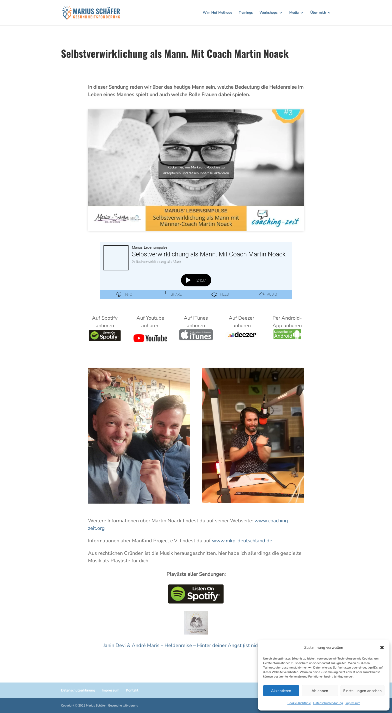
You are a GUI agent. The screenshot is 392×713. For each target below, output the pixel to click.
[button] (382, 647)
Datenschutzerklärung (328, 703)
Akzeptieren (281, 690)
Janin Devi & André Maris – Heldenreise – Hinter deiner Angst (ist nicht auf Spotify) (196, 645)
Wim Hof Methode (217, 13)
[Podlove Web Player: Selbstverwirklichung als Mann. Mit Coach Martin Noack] (196, 270)
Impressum (353, 703)
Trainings (246, 13)
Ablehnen (320, 690)
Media (293, 13)
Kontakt (132, 690)
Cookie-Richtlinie (299, 703)
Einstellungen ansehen (362, 690)
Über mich (318, 13)
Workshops (269, 13)
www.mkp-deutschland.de (242, 540)
